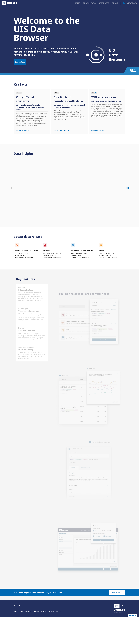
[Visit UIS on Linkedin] (19, 605)
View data (132, 3)
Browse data (89, 3)
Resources (104, 3)
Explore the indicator (23, 130)
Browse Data (20, 62)
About (115, 3)
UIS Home (28, 611)
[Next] (127, 190)
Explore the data (20, 220)
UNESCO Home (18, 611)
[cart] (124, 3)
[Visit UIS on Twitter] (14, 605)
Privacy (58, 611)
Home (77, 3)
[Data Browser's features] (32, 326)
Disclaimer (51, 611)
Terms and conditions (39, 611)
